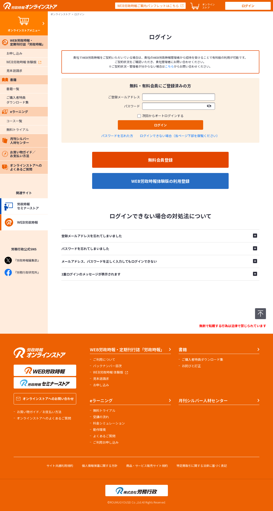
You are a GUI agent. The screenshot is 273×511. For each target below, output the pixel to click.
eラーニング (15, 111)
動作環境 (99, 429)
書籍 (9, 79)
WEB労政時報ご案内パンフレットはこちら (148, 5)
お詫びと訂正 (191, 366)
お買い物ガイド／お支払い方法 (18, 154)
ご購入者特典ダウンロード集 (17, 99)
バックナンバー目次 (107, 366)
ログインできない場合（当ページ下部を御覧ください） (180, 135)
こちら (169, 66)
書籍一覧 (12, 88)
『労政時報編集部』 (22, 260)
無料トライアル (17, 129)
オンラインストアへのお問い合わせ (45, 398)
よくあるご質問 (104, 436)
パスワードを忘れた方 (117, 135)
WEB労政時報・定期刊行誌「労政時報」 (23, 42)
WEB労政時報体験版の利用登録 (160, 181)
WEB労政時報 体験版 (23, 62)
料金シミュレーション (109, 423)
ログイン (248, 5)
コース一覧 (14, 121)
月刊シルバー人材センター (15, 140)
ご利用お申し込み (106, 442)
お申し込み (14, 53)
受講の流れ (101, 416)
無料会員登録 (160, 160)
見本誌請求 (14, 70)
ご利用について (104, 359)
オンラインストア (61, 14)
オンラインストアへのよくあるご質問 (22, 167)
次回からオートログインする (163, 115)
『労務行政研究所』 (22, 272)
